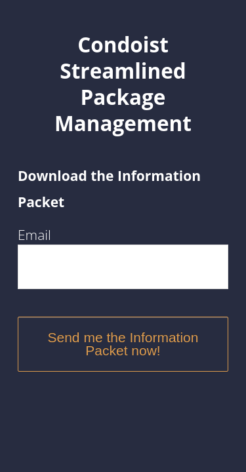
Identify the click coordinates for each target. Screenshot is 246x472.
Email (34, 234)
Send (66, 337)
